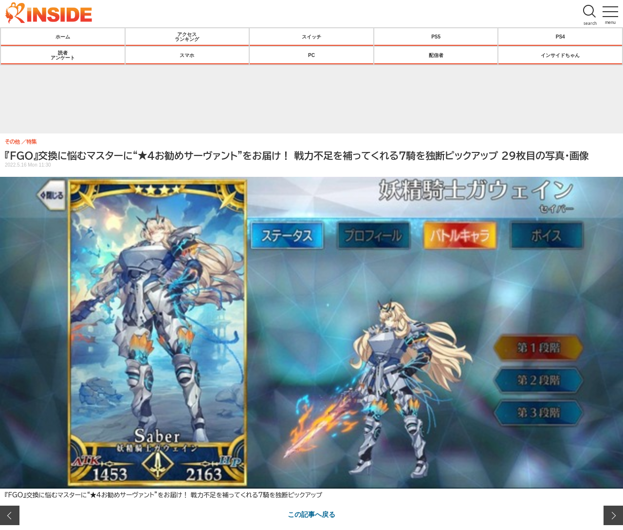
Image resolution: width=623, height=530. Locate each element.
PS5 (435, 36)
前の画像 (9, 515)
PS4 (560, 36)
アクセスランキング (187, 36)
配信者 (436, 55)
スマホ (187, 55)
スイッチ (311, 36)
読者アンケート (63, 55)
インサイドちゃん (560, 55)
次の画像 (613, 515)
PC (311, 55)
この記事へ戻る (311, 514)
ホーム (62, 36)
